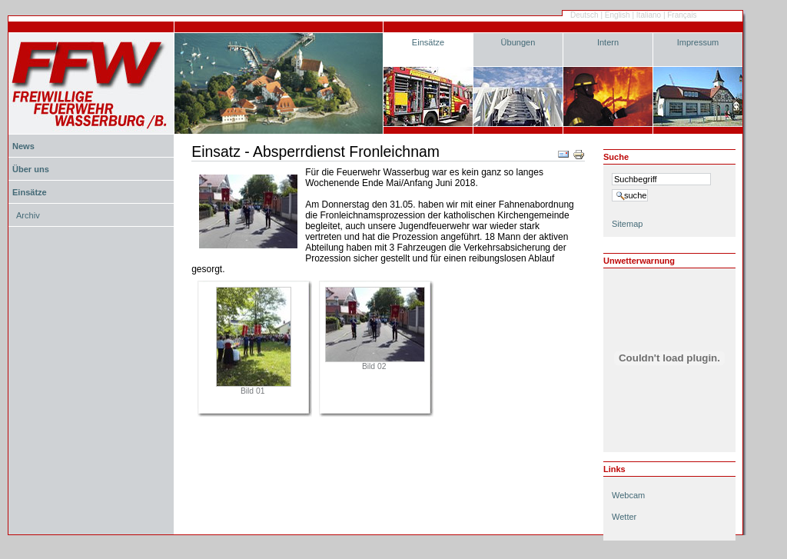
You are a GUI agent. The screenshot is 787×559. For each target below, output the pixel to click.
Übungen (518, 42)
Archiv (28, 215)
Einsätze (428, 42)
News (23, 146)
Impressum (698, 42)
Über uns (30, 169)
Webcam (628, 495)
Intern (608, 42)
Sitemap (627, 223)
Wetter (624, 516)
